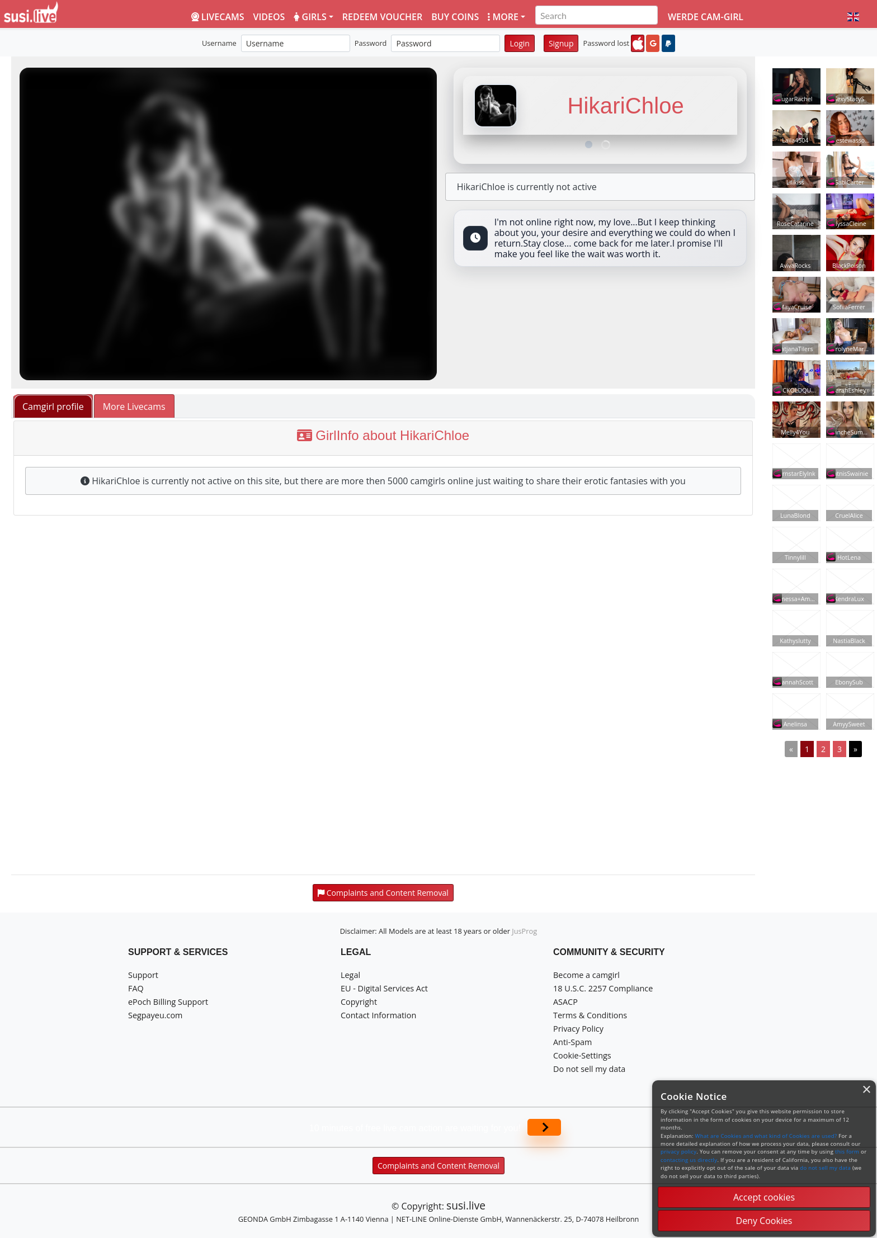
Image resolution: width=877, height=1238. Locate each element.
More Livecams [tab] (134, 406)
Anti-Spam (572, 1042)
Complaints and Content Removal (438, 1165)
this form (847, 1151)
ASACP (565, 1001)
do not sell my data (825, 1167)
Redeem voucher (382, 17)
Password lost (606, 43)
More (503, 17)
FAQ (136, 988)
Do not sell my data (589, 1069)
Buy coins (455, 17)
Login (519, 43)
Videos (269, 17)
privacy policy (678, 1151)
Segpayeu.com (155, 1015)
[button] (853, 17)
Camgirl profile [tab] (53, 406)
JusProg (524, 931)
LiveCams (217, 17)
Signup (561, 43)
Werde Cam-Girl (705, 17)
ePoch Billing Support (168, 1001)
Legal (350, 975)
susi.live (465, 1205)
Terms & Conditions (590, 1015)
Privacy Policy (578, 1028)
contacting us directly (689, 1160)
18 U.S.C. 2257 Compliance (603, 988)
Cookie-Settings (582, 1055)
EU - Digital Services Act (384, 988)
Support (143, 975)
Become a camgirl (586, 975)
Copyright (359, 1001)
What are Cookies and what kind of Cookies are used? (766, 1136)
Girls (310, 17)
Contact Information (378, 1015)
